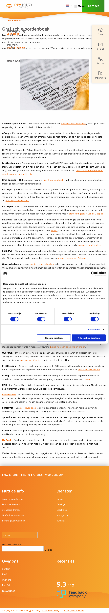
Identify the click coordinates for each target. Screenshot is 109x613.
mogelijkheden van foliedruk (72, 258)
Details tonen (93, 329)
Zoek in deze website (11, 544)
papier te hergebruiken (42, 264)
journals (81, 245)
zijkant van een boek (52, 180)
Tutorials (61, 520)
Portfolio (6, 585)
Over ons (13, 61)
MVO (4, 574)
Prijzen (54, 46)
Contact (93, 6)
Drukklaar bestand (11, 504)
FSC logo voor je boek (17, 200)
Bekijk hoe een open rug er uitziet (67, 347)
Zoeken (48, 549)
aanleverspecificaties (30, 360)
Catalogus (62, 504)
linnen (54, 230)
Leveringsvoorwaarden (13, 520)
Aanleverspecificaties (12, 499)
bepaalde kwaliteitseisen (73, 123)
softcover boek (28, 407)
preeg (87, 379)
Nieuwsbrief (8, 590)
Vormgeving (54, 32)
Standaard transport (12, 509)
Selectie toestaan (54, 338)
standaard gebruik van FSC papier (86, 213)
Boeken (54, 18)
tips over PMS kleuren (89, 369)
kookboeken (95, 245)
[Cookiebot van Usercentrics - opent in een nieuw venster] (93, 273)
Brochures (62, 509)
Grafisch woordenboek (13, 515)
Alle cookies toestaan (89, 338)
